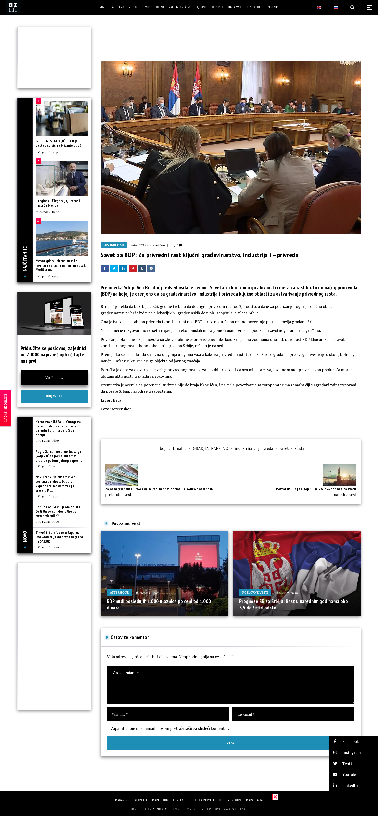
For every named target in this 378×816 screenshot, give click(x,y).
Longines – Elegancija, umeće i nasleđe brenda (58, 202)
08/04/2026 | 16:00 (47, 466)
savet (283, 448)
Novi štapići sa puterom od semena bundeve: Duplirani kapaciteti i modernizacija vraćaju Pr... (55, 484)
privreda (265, 448)
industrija (243, 448)
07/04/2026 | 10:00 (47, 212)
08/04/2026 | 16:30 (47, 440)
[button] (353, 741)
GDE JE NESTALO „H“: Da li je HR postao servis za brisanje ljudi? (59, 143)
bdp (163, 448)
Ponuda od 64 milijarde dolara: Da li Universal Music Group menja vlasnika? (58, 511)
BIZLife (143, 245)
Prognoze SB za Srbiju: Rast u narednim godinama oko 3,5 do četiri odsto (293, 604)
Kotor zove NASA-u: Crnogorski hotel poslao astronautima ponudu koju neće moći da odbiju (59, 428)
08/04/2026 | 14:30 (47, 547)
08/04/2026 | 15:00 (47, 521)
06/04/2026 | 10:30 (47, 152)
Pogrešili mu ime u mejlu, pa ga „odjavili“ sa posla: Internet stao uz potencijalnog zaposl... (59, 456)
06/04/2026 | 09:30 (48, 276)
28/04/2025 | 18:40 (286, 593)
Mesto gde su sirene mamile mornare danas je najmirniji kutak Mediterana (61, 265)
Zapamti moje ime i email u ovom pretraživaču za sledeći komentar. (170, 728)
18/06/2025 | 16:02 (147, 593)
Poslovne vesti (114, 245)
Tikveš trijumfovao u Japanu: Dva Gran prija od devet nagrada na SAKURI (59, 537)
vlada (299, 448)
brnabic (180, 448)
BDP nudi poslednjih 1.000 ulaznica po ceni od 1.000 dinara (159, 604)
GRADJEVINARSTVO (210, 448)
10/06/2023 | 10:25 (163, 245)
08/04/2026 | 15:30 (47, 496)
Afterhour (119, 592)
